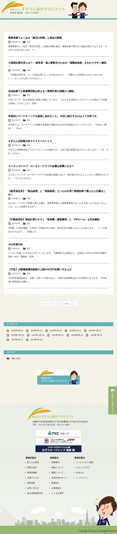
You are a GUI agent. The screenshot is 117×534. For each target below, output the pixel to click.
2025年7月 (96, 335)
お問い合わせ (33, 488)
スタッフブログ (83, 467)
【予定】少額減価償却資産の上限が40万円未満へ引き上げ (40, 269)
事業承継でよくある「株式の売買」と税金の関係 (35, 38)
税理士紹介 (32, 467)
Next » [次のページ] (67, 304)
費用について (57, 472)
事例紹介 (55, 483)
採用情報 (31, 483)
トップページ (82, 478)
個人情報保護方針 (35, 493)
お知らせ (80, 472)
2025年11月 (17, 335)
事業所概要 (32, 472)
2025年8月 (77, 335)
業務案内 (55, 462)
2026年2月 (56, 330)
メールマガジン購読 (85, 462)
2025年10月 (38, 335)
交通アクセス (33, 478)
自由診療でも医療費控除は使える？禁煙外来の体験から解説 (41, 91)
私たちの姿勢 (33, 462)
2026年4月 (17, 330)
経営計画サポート (59, 478)
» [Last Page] (75, 304)
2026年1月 (75, 330)
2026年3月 (36, 330)
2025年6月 (17, 339)
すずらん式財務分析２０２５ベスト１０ (30, 141)
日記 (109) (15, 358)
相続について (57, 467)
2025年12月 (95, 330)
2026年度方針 (15, 244)
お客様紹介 (56, 488)
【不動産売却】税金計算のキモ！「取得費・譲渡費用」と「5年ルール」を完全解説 (54, 219)
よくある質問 (57, 493)
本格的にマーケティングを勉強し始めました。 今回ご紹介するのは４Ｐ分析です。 (53, 116)
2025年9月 (58, 335)
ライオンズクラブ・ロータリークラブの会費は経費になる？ (41, 166)
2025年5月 (36, 339)
